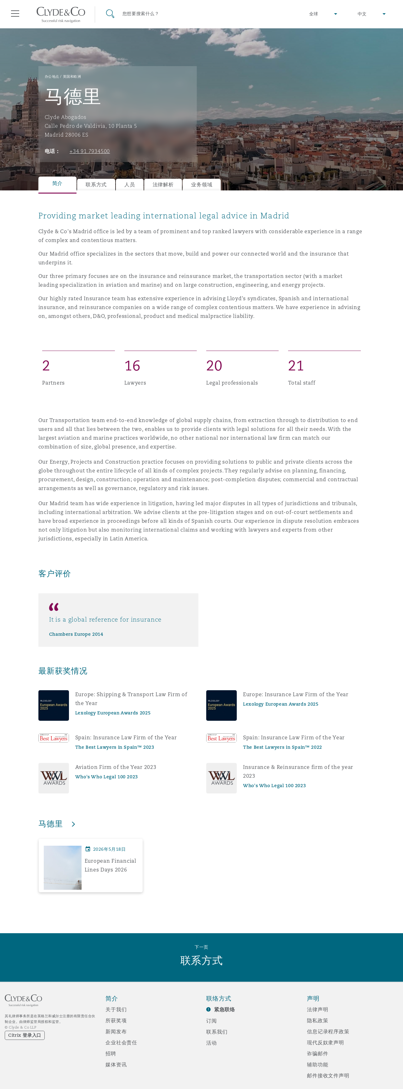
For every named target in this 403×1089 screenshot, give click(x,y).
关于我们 (116, 1009)
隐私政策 (317, 1020)
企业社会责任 (121, 1042)
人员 (129, 184)
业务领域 (201, 184)
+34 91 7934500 (90, 151)
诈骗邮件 (317, 1053)
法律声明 (317, 1009)
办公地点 (52, 76)
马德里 (52, 824)
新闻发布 (116, 1031)
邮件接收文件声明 (328, 1075)
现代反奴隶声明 (325, 1042)
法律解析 (163, 184)
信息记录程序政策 (328, 1031)
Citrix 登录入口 (24, 1035)
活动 (211, 1043)
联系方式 (96, 184)
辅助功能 (317, 1064)
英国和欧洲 (72, 76)
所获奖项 (116, 1020)
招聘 (110, 1053)
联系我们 (216, 1032)
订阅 (211, 1021)
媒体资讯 (116, 1064)
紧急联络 (224, 1009)
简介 (57, 183)
